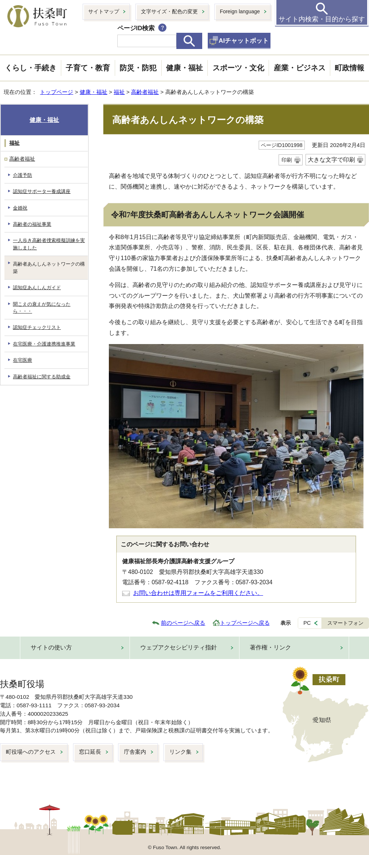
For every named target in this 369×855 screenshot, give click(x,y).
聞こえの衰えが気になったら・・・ (41, 307)
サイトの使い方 (51, 647)
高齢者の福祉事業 (32, 224)
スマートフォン (345, 623)
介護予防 (22, 175)
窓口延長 (90, 752)
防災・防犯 (138, 68)
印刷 (287, 160)
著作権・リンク (270, 647)
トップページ (56, 92)
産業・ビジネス (299, 68)
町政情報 (349, 68)
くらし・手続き (30, 68)
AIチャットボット (244, 40)
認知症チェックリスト (37, 327)
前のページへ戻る (183, 623)
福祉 (119, 92)
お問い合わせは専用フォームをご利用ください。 (198, 593)
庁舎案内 (135, 752)
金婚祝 (20, 208)
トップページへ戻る (245, 623)
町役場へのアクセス (31, 752)
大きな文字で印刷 (331, 160)
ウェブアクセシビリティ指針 (178, 647)
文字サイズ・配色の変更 (169, 11)
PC (307, 623)
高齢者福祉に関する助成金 (41, 376)
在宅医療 (22, 360)
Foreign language (240, 11)
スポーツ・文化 (238, 68)
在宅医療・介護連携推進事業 (44, 344)
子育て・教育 (88, 68)
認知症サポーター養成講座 (41, 191)
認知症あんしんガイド (37, 287)
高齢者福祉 (145, 92)
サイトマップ (103, 11)
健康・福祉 (184, 68)
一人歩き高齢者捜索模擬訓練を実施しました (49, 244)
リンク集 (180, 752)
